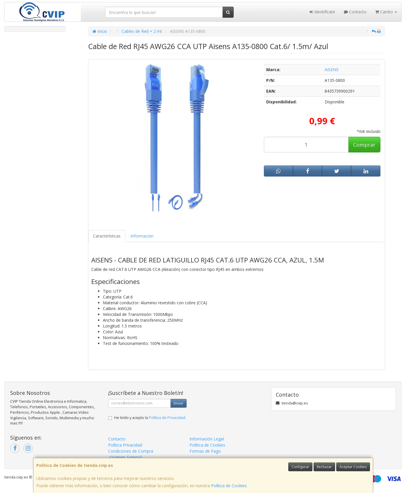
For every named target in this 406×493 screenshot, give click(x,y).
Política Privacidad (125, 445)
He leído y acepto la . (150, 417)
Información (141, 236)
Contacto (355, 12)
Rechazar (324, 466)
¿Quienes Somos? (125, 457)
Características (107, 236)
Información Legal (206, 439)
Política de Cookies (229, 485)
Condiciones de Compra (130, 451)
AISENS (332, 69)
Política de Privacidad (167, 417)
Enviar (178, 403)
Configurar (300, 466)
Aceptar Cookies (353, 466)
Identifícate (322, 12)
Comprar (364, 144)
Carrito (386, 12)
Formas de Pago (205, 451)
